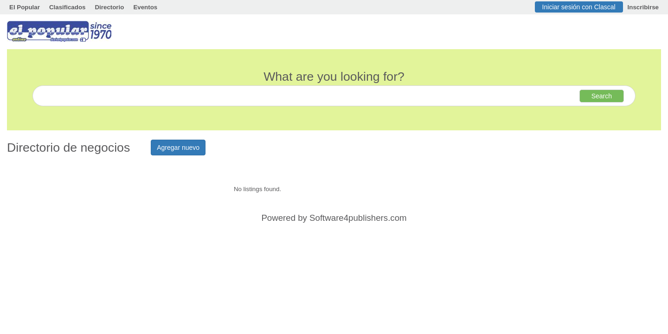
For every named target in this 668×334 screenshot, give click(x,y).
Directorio (109, 7)
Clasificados (67, 7)
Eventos (145, 7)
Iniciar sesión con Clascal (579, 7)
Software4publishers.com (357, 218)
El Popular (24, 7)
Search (601, 96)
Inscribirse (643, 7)
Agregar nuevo (178, 147)
